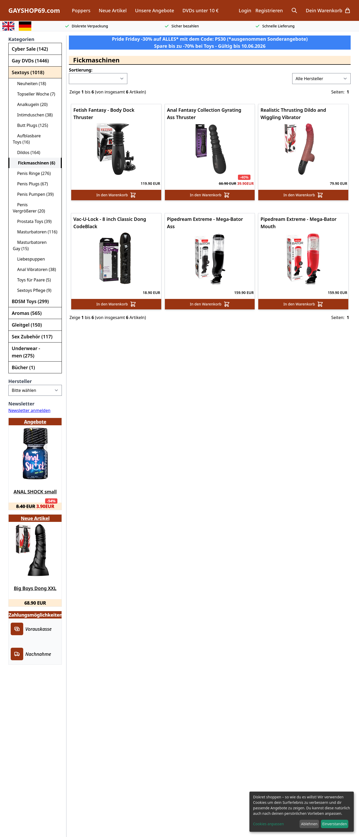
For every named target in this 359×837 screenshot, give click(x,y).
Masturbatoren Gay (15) (30, 245)
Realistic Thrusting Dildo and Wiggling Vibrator (293, 113)
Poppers (81, 10)
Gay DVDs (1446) (30, 60)
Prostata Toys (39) (32, 221)
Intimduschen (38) (33, 115)
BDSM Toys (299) (30, 301)
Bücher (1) (23, 367)
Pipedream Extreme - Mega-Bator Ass (205, 222)
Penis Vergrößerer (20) (29, 208)
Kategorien (21, 39)
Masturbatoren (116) (35, 232)
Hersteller (20, 381)
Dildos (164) (26, 152)
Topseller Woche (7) (34, 94)
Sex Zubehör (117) (32, 336)
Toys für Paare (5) (32, 280)
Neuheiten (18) (29, 83)
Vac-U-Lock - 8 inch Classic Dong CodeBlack (109, 222)
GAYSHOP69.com (34, 10)
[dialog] (301, 812)
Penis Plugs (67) (30, 184)
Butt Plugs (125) (30, 125)
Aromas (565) (27, 313)
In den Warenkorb (116, 195)
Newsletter (21, 403)
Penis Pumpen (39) (33, 194)
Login (245, 10)
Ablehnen (309, 823)
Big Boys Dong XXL (35, 588)
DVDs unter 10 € (200, 10)
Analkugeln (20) (30, 104)
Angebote (35, 421)
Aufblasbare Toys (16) (27, 139)
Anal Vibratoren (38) (34, 269)
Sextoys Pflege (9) (32, 290)
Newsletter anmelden (29, 410)
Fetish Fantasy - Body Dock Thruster (103, 113)
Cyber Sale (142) (30, 49)
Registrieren (269, 10)
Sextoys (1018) (28, 72)
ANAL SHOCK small (35, 491)
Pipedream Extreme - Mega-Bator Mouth (298, 222)
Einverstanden (334, 823)
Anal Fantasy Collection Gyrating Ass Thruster (204, 113)
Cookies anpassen (268, 823)
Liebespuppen (29, 259)
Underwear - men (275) (26, 352)
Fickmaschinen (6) (34, 163)
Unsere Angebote (154, 10)
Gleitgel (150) (27, 325)
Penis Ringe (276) (32, 173)
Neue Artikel (113, 10)
